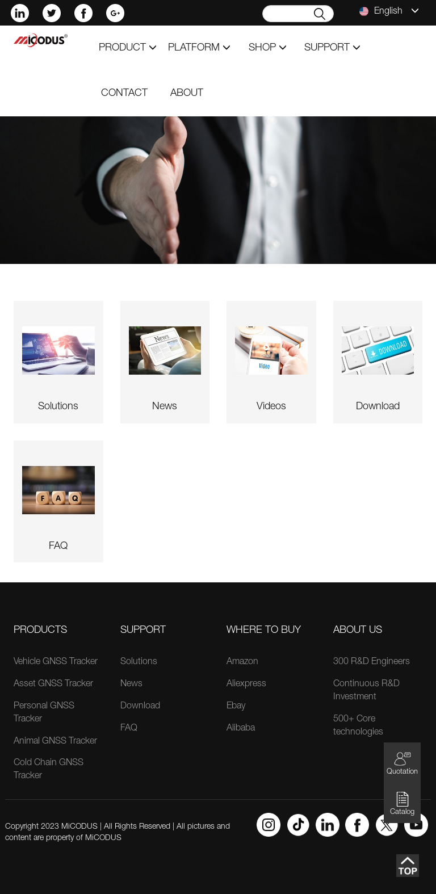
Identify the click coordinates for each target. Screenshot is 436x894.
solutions (58, 407)
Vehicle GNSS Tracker (56, 662)
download (378, 407)
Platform (199, 48)
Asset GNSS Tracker (53, 684)
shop (268, 48)
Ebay (236, 706)
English (389, 11)
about (186, 94)
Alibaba (241, 728)
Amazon (242, 662)
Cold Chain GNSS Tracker (48, 770)
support (332, 48)
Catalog (402, 803)
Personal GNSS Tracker (44, 713)
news (164, 407)
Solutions (138, 662)
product (128, 48)
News (131, 684)
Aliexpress (246, 684)
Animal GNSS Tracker (55, 741)
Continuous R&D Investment (366, 691)
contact (124, 94)
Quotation (402, 763)
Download (140, 706)
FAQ (58, 547)
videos (271, 407)
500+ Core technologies (358, 726)
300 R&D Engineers (371, 662)
